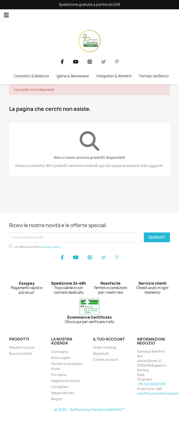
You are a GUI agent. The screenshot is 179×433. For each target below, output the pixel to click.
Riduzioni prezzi (21, 347)
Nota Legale (60, 357)
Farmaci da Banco (154, 75)
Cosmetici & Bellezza (31, 75)
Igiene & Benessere (72, 75)
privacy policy (51, 247)
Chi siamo (58, 374)
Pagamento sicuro (65, 380)
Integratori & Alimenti (114, 75)
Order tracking (104, 347)
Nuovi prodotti (20, 353)
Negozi (56, 399)
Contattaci (59, 387)
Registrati (101, 353)
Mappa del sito (62, 393)
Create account (105, 359)
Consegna (59, 351)
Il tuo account (109, 339)
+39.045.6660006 (151, 384)
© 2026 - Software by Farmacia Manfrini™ (89, 409)
